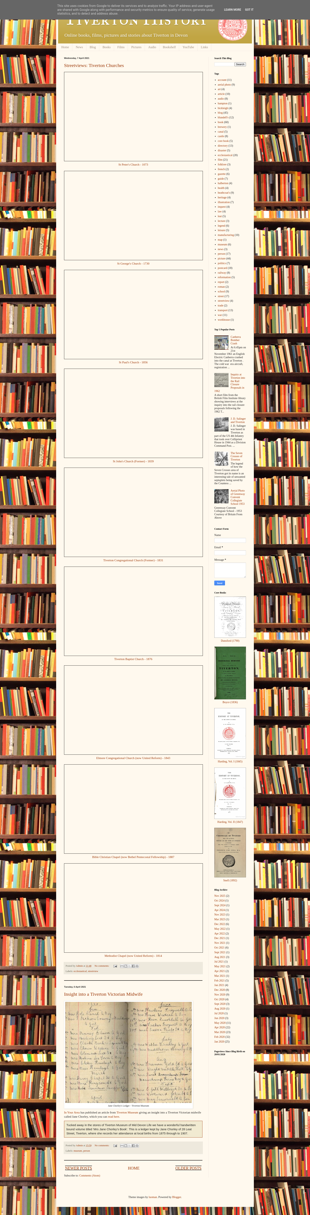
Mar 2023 (219, 919)
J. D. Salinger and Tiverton (238, 420)
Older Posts (188, 1168)
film (220, 159)
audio (221, 98)
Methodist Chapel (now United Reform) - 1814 (133, 955)
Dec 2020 (219, 989)
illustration (224, 202)
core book (223, 140)
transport (223, 310)
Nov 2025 (219, 895)
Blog (93, 47)
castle (221, 136)
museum (78, 1150)
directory (223, 145)
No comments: (102, 965)
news (221, 249)
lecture (221, 220)
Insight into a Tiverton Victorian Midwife (103, 994)
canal (221, 131)
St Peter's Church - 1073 (133, 164)
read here (113, 1116)
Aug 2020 (219, 1008)
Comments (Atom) (89, 1175)
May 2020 (220, 1022)
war (220, 315)
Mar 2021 (219, 975)
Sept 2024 (219, 905)
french (221, 169)
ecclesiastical (80, 971)
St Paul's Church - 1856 (133, 362)
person (86, 1150)
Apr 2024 (219, 910)
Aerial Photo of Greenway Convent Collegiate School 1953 (238, 497)
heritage (222, 197)
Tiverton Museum (127, 1112)
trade (220, 305)
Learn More (232, 9)
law (220, 211)
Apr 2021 (219, 971)
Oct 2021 (219, 947)
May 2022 (220, 928)
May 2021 (220, 966)
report (221, 282)
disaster (222, 150)
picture (222, 258)
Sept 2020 (219, 1003)
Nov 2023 (219, 914)
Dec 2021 (219, 938)
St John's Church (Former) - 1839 (133, 461)
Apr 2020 (219, 1027)
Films (121, 47)
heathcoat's (224, 192)
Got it (249, 9)
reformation (224, 277)
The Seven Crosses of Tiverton (236, 456)
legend (221, 225)
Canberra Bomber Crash (236, 340)
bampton (223, 103)
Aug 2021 (219, 957)
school (221, 291)
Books (107, 47)
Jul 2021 (219, 961)
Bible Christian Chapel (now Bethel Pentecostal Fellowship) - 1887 (133, 857)
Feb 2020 (219, 1036)
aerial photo (224, 84)
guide (221, 178)
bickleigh (223, 108)
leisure (221, 230)
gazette (222, 173)
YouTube (188, 47)
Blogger (176, 1197)
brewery (222, 126)
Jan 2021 (219, 985)
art (219, 89)
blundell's (223, 117)
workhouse (224, 319)
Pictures (136, 47)
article (221, 93)
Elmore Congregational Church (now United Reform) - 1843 (133, 758)
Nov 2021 (219, 942)
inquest (222, 206)
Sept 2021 (219, 952)
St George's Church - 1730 (133, 263)
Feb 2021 (219, 980)
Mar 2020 (219, 1032)
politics (222, 263)
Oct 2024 (219, 900)
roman (221, 286)
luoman (153, 1197)
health (221, 187)
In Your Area (72, 1112)
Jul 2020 (219, 1013)
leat (220, 216)
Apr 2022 (219, 933)
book (220, 122)
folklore (222, 164)
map (220, 239)
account (222, 79)
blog (220, 112)
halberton (223, 183)
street (221, 296)
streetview (93, 971)
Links (204, 47)
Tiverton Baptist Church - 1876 (133, 659)
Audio (152, 47)
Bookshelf (169, 47)
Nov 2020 (219, 994)
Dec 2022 (219, 924)
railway (222, 272)
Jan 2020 (219, 1041)
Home (65, 47)
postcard (222, 268)
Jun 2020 (219, 1018)
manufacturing (226, 235)
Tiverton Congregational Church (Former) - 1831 (133, 560)
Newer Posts (78, 1168)
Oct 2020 (219, 999)
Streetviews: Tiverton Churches (94, 65)
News (79, 47)
